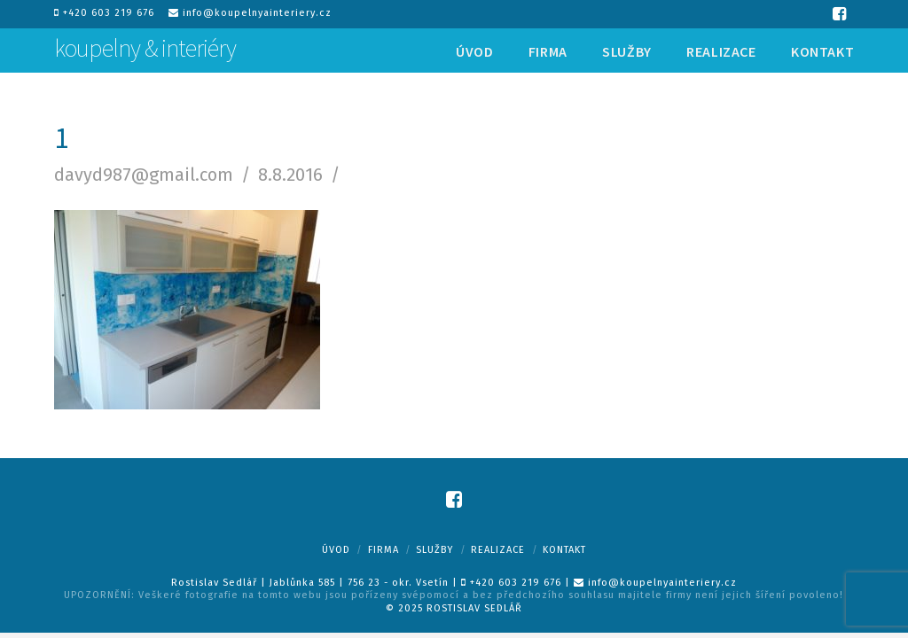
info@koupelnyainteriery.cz (250, 13)
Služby (434, 550)
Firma (383, 550)
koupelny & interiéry (144, 47)
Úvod (336, 550)
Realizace (498, 550)
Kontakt (564, 550)
